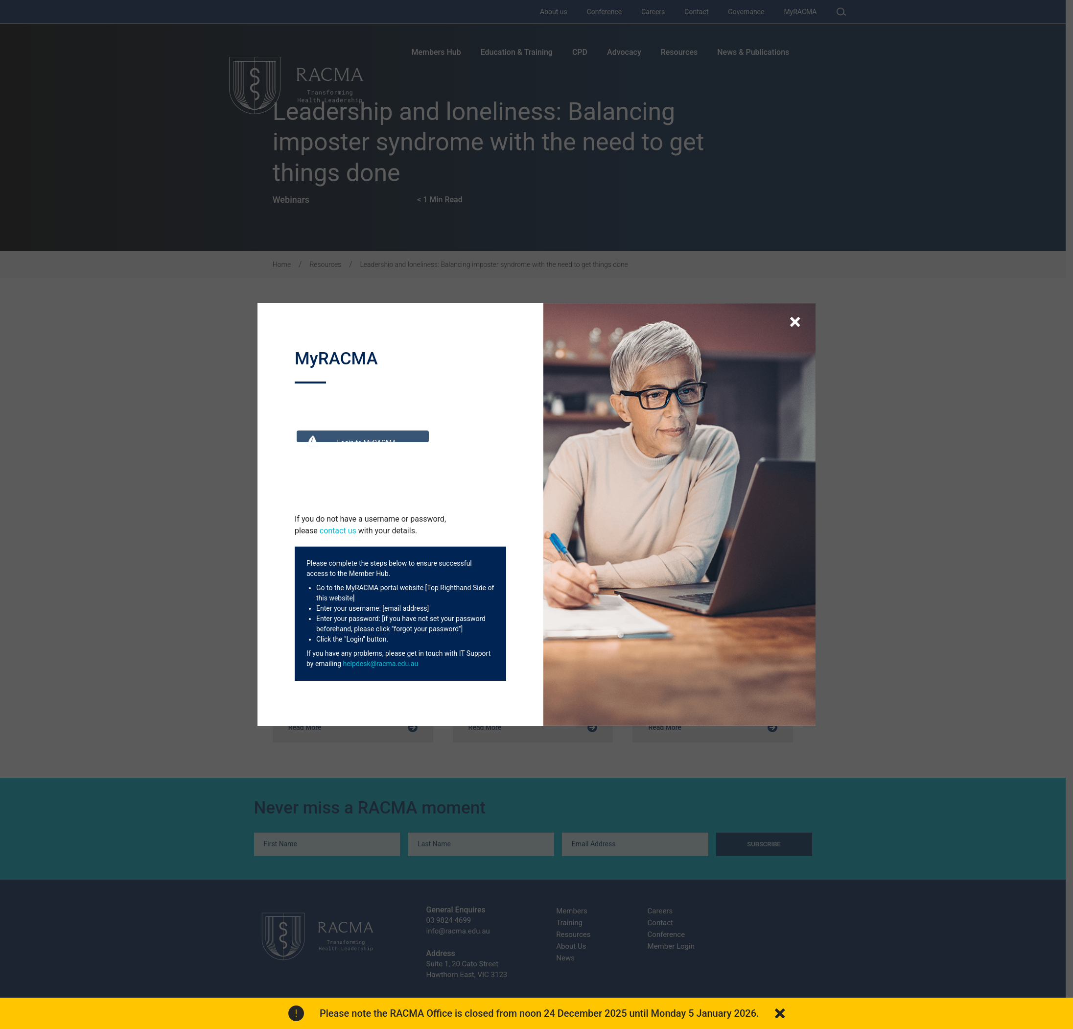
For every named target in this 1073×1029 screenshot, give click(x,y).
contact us (338, 530)
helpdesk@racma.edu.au (380, 664)
